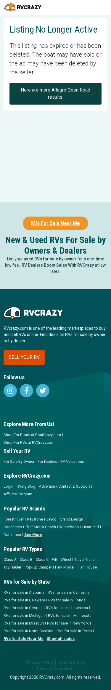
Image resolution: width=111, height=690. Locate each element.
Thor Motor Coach (40, 527)
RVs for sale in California (68, 592)
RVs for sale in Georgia (23, 608)
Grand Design (71, 519)
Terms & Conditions (55, 668)
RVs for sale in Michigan (24, 615)
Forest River (14, 519)
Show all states (61, 638)
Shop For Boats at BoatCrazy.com (32, 435)
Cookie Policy (71, 662)
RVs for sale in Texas (74, 631)
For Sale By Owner (19, 461)
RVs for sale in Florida (67, 600)
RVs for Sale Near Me (24, 638)
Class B (26, 559)
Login (8, 486)
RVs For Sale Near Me (55, 223)
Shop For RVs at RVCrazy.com (29, 442)
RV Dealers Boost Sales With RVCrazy (58, 265)
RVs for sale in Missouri (24, 623)
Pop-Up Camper (38, 567)
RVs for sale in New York (68, 623)
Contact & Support (74, 486)
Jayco (51, 519)
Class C (42, 559)
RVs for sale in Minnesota (69, 615)
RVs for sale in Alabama (24, 592)
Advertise (47, 486)
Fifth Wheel (61, 559)
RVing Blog (26, 486)
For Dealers (47, 461)
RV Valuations (72, 461)
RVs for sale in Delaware (24, 600)
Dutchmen (12, 534)
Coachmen (13, 527)
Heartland (90, 527)
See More (33, 534)
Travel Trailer (85, 559)
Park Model (64, 567)
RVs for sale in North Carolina (28, 631)
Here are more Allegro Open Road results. (55, 93)
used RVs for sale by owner (50, 259)
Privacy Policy (40, 662)
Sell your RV (24, 357)
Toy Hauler (12, 567)
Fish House (87, 567)
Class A (10, 559)
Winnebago (69, 527)
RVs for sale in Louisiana (67, 608)
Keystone (35, 519)
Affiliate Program (18, 494)
